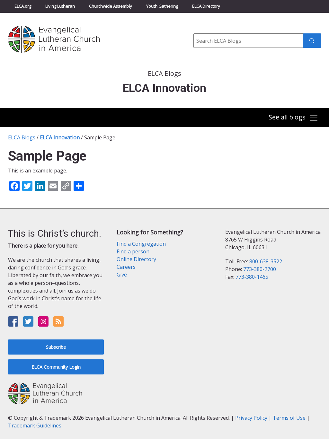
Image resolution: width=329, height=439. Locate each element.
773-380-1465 (252, 276)
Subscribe (56, 347)
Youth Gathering (162, 6)
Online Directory (136, 259)
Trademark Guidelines (34, 425)
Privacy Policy (251, 417)
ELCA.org (22, 6)
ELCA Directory (206, 6)
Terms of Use (289, 417)
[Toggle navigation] (293, 118)
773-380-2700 (259, 269)
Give (122, 274)
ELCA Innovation (60, 137)
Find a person (133, 251)
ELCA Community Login (56, 367)
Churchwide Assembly (110, 6)
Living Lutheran (60, 6)
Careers (126, 266)
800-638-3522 (265, 261)
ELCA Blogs (21, 137)
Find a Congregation (141, 243)
